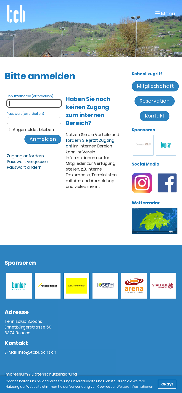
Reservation (155, 100)
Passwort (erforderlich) (34, 118)
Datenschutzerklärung (54, 374)
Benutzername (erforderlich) (34, 100)
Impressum (16, 374)
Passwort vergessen (27, 161)
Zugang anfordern (25, 156)
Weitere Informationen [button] (135, 386)
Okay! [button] (167, 384)
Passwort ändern (24, 167)
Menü (165, 13)
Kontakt (154, 115)
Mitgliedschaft (155, 86)
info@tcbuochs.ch (37, 352)
